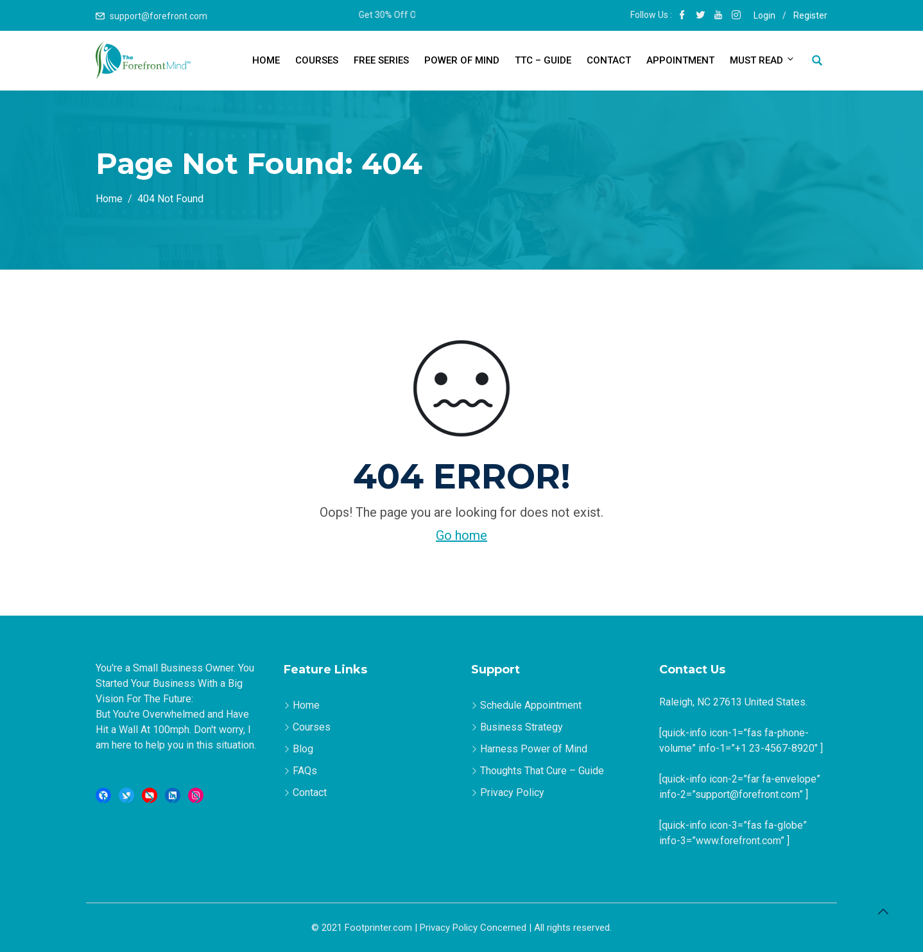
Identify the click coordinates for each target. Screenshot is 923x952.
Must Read (761, 60)
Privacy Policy (512, 792)
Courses (316, 60)
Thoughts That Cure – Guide (542, 771)
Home (266, 60)
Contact (609, 60)
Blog (303, 749)
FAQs (305, 771)
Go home (461, 535)
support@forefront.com (158, 16)
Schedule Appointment (531, 705)
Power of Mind (461, 60)
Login (764, 15)
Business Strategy (521, 727)
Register (810, 15)
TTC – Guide (543, 60)
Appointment (680, 60)
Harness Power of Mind (533, 749)
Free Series (381, 60)
